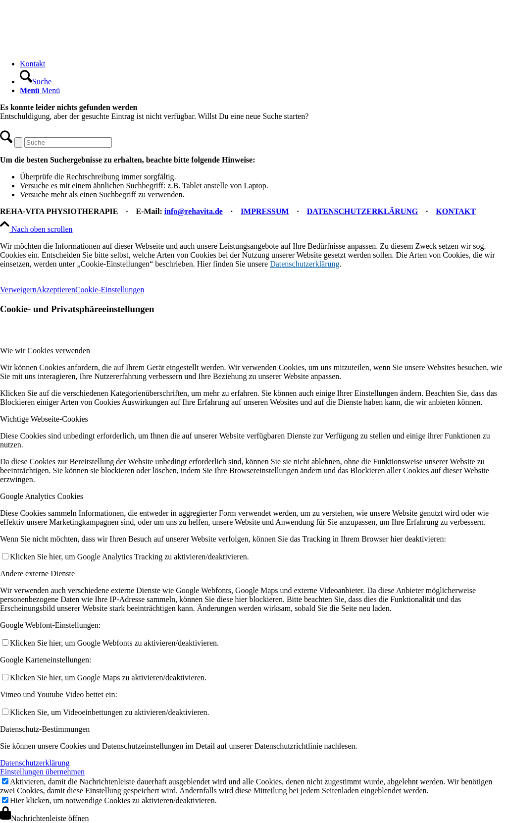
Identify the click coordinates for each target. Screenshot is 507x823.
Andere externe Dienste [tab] (37, 573)
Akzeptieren (56, 289)
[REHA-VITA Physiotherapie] (74, 47)
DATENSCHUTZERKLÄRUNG (362, 211)
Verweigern (18, 289)
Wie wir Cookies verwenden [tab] (45, 350)
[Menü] (40, 90)
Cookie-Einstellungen (110, 289)
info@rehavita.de (193, 211)
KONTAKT (456, 211)
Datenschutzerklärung (304, 264)
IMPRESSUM (265, 211)
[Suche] (35, 81)
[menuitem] (263, 63)
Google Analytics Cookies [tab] (41, 496)
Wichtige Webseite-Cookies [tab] (44, 419)
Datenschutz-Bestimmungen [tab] (45, 729)
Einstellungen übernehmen (42, 772)
